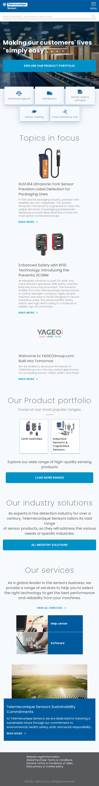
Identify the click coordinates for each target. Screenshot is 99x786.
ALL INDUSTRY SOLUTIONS (49, 545)
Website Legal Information (42, 757)
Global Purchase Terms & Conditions (49, 760)
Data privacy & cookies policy (44, 766)
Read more (14, 733)
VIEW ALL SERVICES (49, 607)
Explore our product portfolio (49, 66)
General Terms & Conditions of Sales (49, 763)
